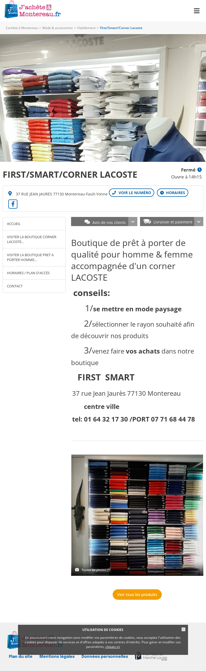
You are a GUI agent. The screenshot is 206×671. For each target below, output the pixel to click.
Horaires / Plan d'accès (28, 272)
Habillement (86, 28)
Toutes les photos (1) (96, 570)
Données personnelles (105, 657)
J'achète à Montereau (22, 28)
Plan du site (20, 657)
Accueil (14, 223)
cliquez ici (112, 646)
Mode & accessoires (57, 28)
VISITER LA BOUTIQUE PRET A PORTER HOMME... (30, 257)
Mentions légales (57, 657)
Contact (15, 286)
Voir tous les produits (137, 594)
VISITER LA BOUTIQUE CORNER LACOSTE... (31, 239)
